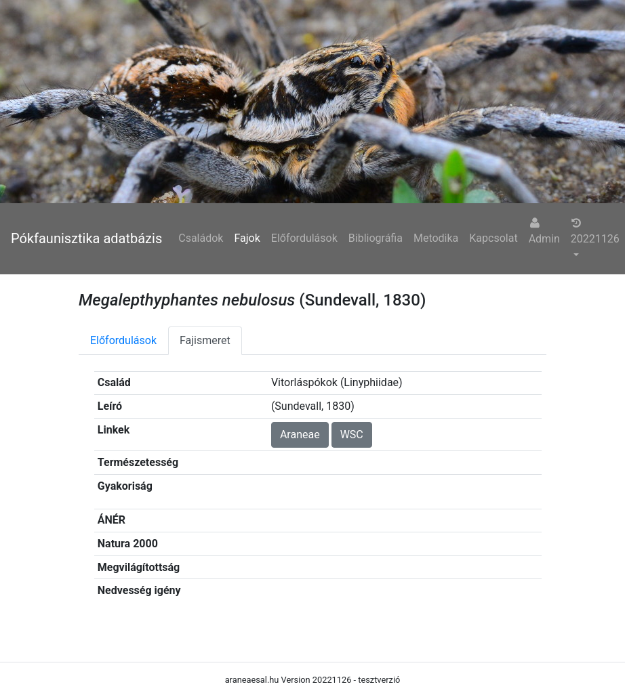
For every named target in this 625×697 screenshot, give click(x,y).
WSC (351, 434)
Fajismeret (205, 340)
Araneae (300, 434)
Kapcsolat (493, 238)
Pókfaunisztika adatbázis (86, 238)
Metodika (436, 238)
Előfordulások (304, 238)
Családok (200, 238)
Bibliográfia (375, 238)
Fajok (247, 238)
